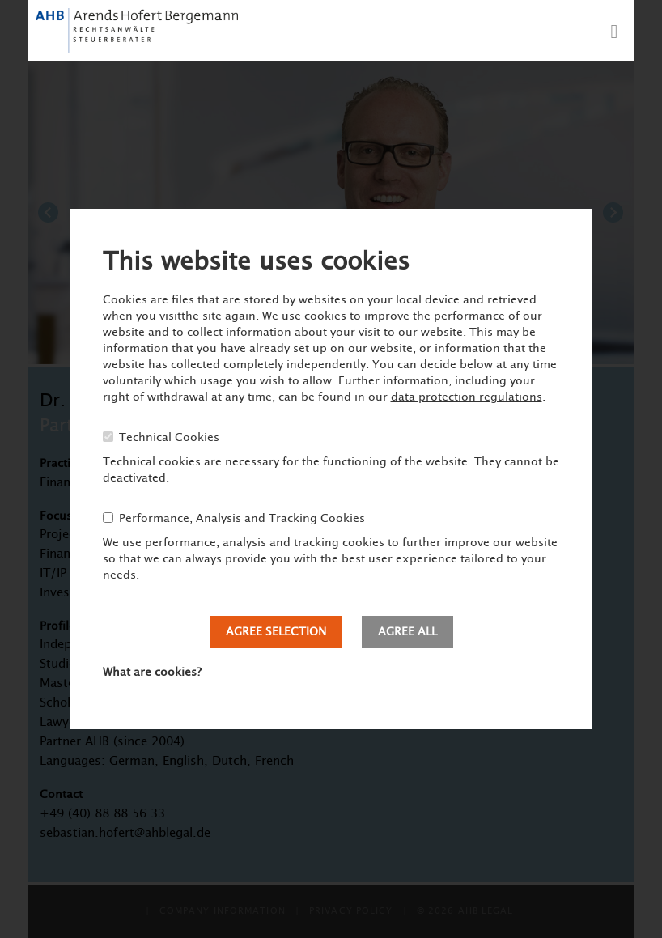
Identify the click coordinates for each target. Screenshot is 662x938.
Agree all (407, 632)
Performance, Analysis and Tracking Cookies (242, 518)
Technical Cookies (169, 438)
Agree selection (276, 632)
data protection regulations (466, 397)
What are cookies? (152, 672)
